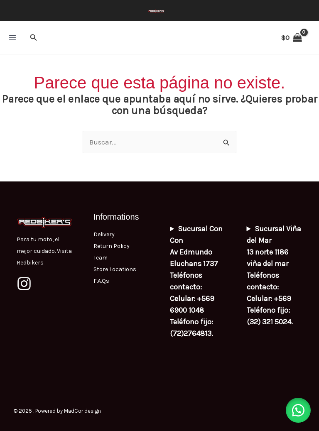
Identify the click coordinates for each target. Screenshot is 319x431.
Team (100, 257)
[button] (33, 37)
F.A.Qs (101, 280)
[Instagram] (24, 283)
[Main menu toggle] (12, 38)
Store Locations (114, 269)
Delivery (104, 234)
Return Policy (111, 246)
